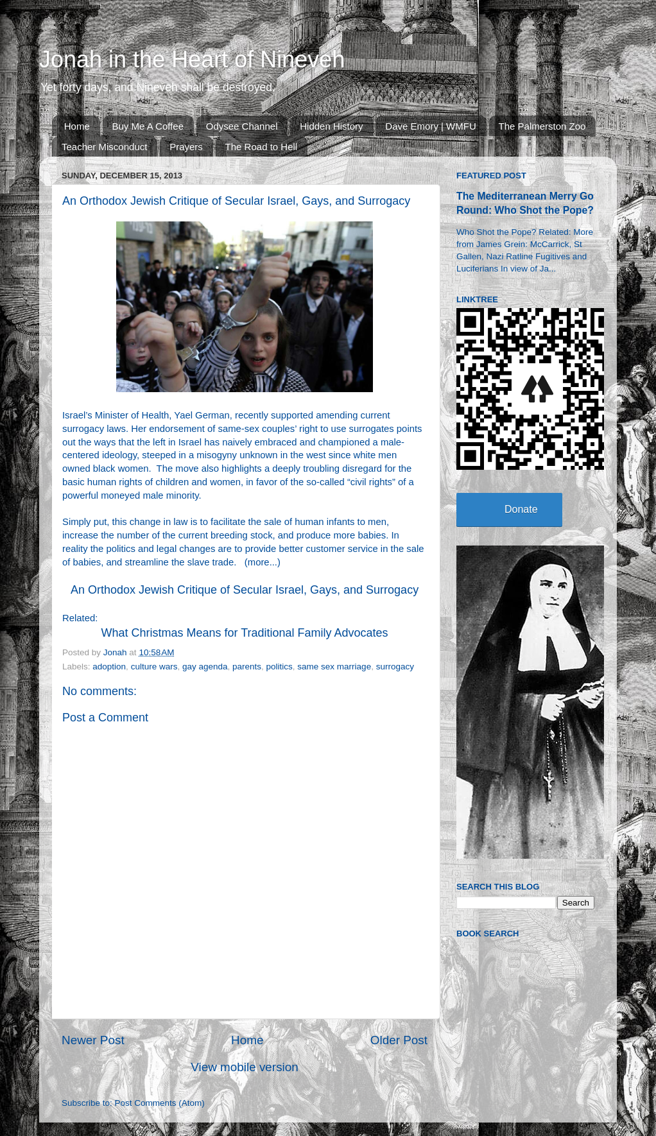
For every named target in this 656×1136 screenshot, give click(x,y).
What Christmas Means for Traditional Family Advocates (244, 632)
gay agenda (205, 666)
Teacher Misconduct (104, 146)
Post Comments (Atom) (160, 1103)
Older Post (398, 1040)
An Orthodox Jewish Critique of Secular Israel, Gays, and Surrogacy (245, 589)
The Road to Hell (261, 146)
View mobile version (244, 1067)
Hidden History (331, 126)
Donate (521, 509)
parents (246, 666)
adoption (109, 666)
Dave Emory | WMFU (430, 126)
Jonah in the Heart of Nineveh (192, 59)
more (259, 562)
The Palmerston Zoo (542, 126)
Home (77, 126)
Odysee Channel (242, 126)
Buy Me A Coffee (148, 126)
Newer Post (93, 1040)
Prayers (186, 146)
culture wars (154, 666)
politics (279, 666)
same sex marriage (334, 666)
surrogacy (395, 666)
